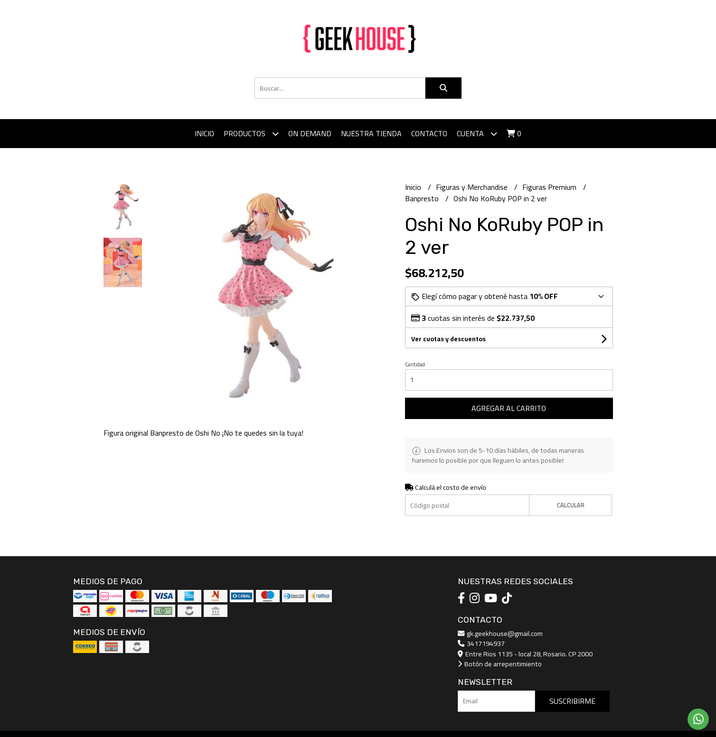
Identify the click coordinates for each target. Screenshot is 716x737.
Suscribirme (572, 701)
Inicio (204, 133)
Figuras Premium (550, 187)
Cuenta (477, 133)
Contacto (429, 133)
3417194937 (481, 643)
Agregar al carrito (508, 408)
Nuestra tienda (371, 133)
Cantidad (415, 364)
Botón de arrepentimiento (500, 663)
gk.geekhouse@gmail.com (500, 633)
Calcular (570, 505)
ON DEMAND (309, 133)
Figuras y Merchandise (472, 187)
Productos (251, 133)
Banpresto (423, 198)
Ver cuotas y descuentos (448, 339)
